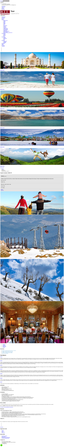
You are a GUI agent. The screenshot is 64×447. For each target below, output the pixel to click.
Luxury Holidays (6, 29)
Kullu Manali (5, 38)
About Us (3, 431)
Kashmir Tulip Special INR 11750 (8, 32)
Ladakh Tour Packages (6, 31)
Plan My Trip (3, 6)
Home (2, 430)
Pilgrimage (3, 40)
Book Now (2, 190)
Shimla (4, 23)
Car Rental (3, 45)
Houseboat (3, 46)
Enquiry (2, 189)
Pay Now (3, 8)
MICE (3, 44)
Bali (4, 36)
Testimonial (3, 17)
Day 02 (1, 360)
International (3, 33)
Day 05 (1, 373)
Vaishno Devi (5, 41)
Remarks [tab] (4, 347)
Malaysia (5, 35)
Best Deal (3, 18)
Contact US (3, 432)
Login (2, 7)
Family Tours (5, 30)
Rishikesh (5, 42)
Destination (3, 43)
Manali (4, 22)
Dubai (4, 34)
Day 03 (1, 365)
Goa (4, 24)
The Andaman (5, 25)
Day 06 (1, 378)
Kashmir (5, 37)
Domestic (3, 19)
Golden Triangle (6, 28)
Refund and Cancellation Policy (6, 437)
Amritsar (5, 27)
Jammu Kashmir (6, 20)
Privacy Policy (4, 436)
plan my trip (2, 70)
